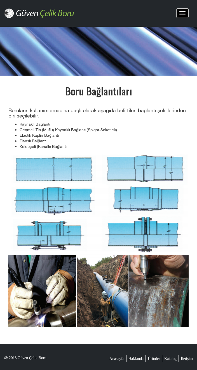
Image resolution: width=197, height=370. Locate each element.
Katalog (170, 359)
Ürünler (154, 359)
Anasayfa (116, 359)
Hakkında (136, 359)
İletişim (187, 359)
